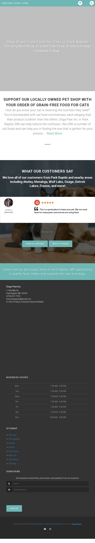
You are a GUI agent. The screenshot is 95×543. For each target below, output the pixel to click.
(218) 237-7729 (13, 300)
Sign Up (14, 513)
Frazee (45, 185)
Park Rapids (59, 177)
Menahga (40, 181)
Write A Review (61, 243)
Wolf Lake (56, 181)
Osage (69, 181)
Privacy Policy (37, 528)
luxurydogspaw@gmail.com (18, 303)
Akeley (28, 181)
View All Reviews (35, 243)
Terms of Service (52, 528)
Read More (54, 133)
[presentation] (21, 501)
